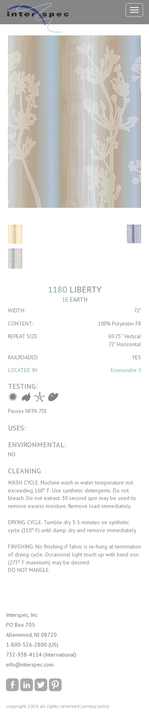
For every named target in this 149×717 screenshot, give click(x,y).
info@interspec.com (30, 664)
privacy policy (96, 706)
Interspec (39, 19)
